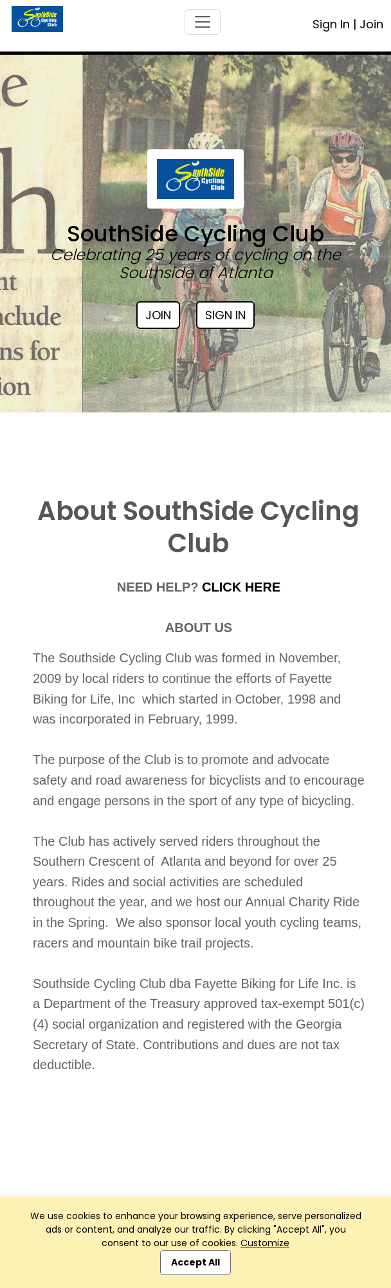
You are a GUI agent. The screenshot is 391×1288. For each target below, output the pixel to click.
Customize (265, 1243)
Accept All (195, 1262)
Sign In (331, 24)
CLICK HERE (241, 587)
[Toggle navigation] (203, 22)
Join (371, 24)
